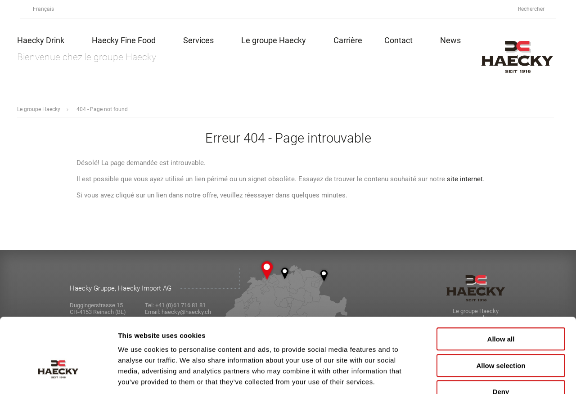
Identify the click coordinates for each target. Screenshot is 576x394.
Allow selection (500, 310)
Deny (501, 336)
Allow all (501, 284)
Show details (472, 376)
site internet (465, 179)
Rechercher (536, 9)
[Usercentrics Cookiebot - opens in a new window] (58, 376)
